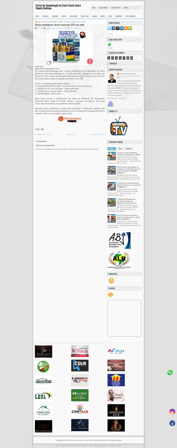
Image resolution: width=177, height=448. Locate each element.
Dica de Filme (85, 16)
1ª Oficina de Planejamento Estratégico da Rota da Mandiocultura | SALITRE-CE (126, 201)
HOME (94, 8)
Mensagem (119, 16)
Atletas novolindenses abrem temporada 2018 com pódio (59, 25)
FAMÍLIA (126, 8)
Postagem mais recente (43, 134)
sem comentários (75, 28)
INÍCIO (37, 16)
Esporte (48, 28)
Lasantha (85, 445)
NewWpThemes (66, 445)
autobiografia (115, 8)
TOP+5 (111, 148)
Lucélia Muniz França (127, 74)
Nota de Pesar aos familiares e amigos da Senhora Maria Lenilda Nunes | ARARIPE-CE (128, 217)
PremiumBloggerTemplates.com (97, 445)
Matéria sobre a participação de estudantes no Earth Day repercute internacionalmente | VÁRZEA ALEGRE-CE (129, 170)
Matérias (128, 148)
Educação (45, 16)
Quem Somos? (103, 8)
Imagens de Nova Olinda (59, 28)
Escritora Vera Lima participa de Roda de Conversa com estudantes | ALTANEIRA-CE (129, 185)
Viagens (94, 16)
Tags (119, 148)
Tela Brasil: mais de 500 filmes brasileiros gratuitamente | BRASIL (129, 154)
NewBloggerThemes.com (114, 445)
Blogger (119, 440)
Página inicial (70, 134)
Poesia (110, 16)
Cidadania (55, 16)
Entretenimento (130, 16)
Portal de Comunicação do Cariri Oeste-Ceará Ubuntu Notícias (58, 6)
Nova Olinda (73, 16)
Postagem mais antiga (98, 134)
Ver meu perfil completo (117, 98)
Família (102, 16)
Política (63, 16)
